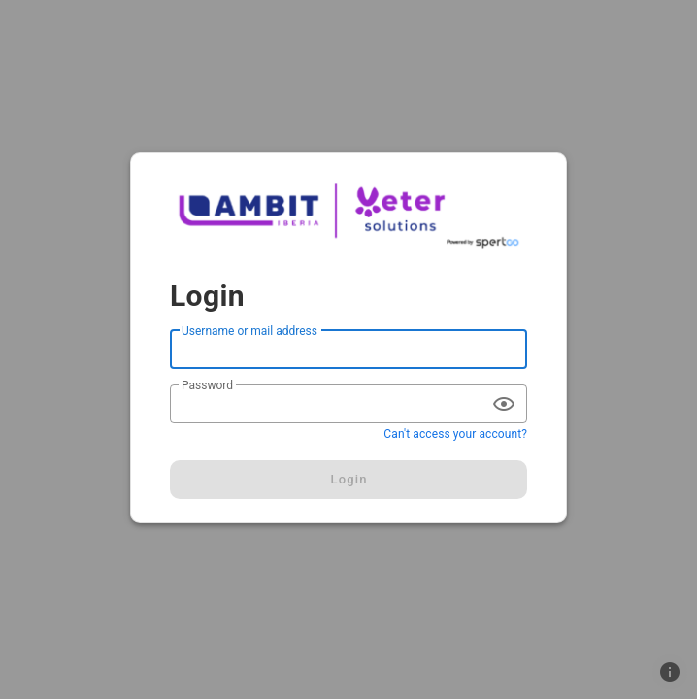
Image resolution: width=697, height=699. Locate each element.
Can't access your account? (455, 434)
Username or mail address (249, 331)
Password (207, 385)
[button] (669, 671)
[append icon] (503, 404)
